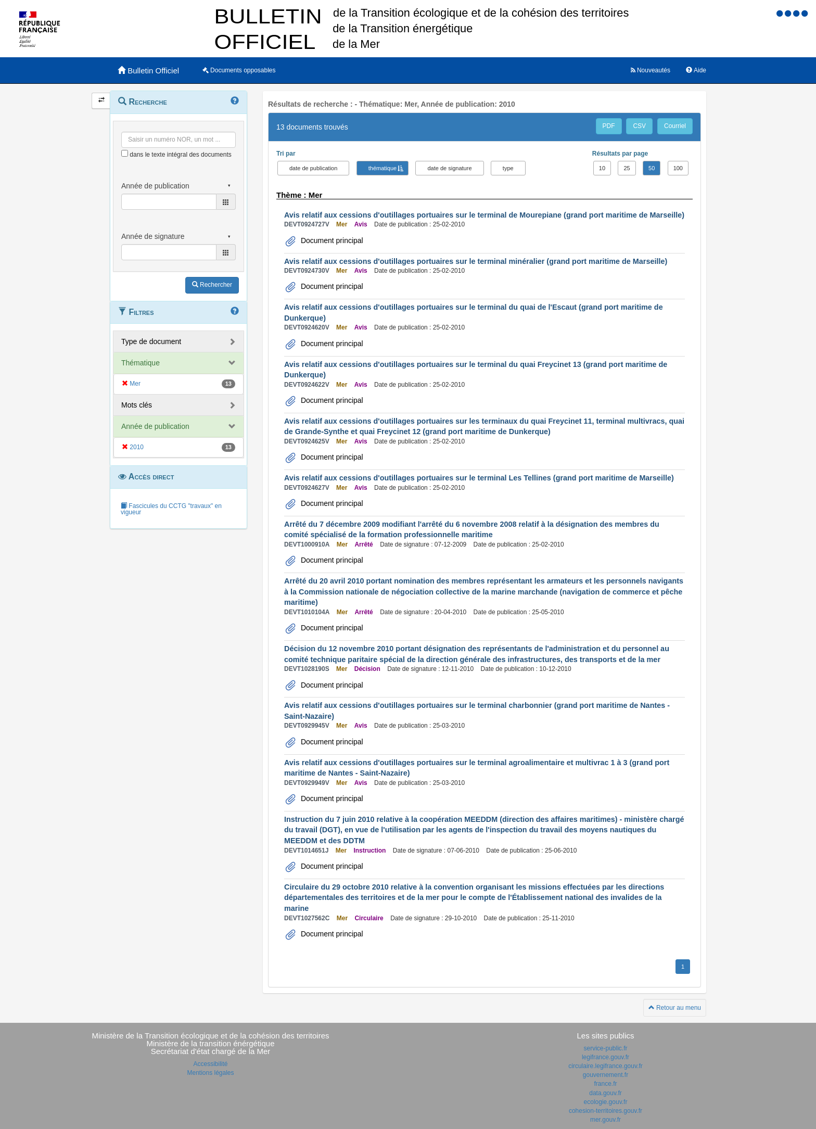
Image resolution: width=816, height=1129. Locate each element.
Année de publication (155, 426)
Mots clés (136, 405)
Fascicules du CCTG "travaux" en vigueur (171, 509)
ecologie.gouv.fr (606, 1102)
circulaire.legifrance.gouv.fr (605, 1066)
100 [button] (678, 168)
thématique (382, 168)
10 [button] (602, 168)
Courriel (675, 126)
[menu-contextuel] (124, 153)
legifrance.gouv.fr (605, 1057)
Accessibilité (210, 1064)
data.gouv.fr (605, 1093)
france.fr (605, 1083)
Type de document (151, 341)
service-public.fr (605, 1048)
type (508, 168)
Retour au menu (674, 1007)
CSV (639, 126)
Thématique (140, 363)
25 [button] (626, 168)
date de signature (449, 168)
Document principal (331, 240)
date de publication (313, 168)
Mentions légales (210, 1072)
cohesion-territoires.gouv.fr (605, 1110)
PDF (609, 126)
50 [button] (651, 168)
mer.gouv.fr (605, 1119)
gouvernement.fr (605, 1075)
